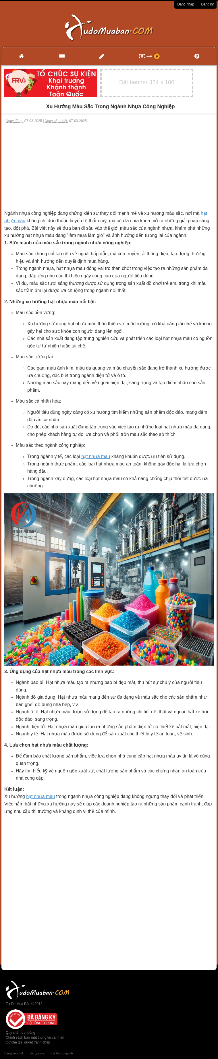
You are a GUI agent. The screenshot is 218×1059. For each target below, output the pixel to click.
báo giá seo (37, 1053)
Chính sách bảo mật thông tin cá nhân (35, 1037)
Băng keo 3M (13, 1053)
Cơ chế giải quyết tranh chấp (28, 1042)
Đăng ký (207, 4)
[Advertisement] (109, 166)
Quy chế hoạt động (20, 1033)
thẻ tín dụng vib (62, 1053)
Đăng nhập (185, 4)
